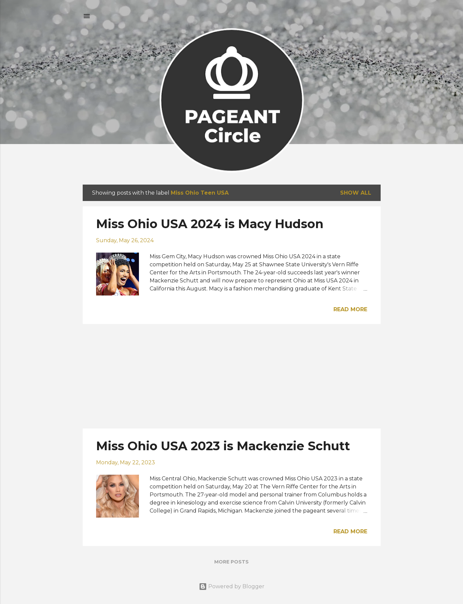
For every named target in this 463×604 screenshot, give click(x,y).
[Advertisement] (232, 376)
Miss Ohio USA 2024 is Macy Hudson (209, 223)
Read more (350, 309)
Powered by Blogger (231, 586)
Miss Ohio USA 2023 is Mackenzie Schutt (223, 446)
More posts (231, 562)
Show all (355, 193)
